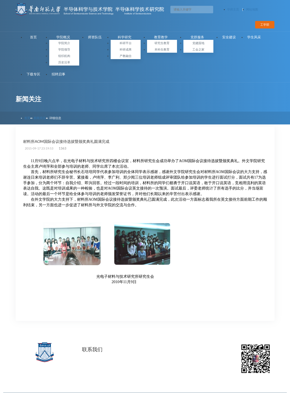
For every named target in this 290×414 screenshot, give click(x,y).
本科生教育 (162, 49)
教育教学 (162, 37)
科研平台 (126, 43)
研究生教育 (162, 43)
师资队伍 (95, 37)
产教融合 (126, 56)
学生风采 (254, 37)
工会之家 (198, 49)
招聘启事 (58, 74)
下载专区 (33, 74)
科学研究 (126, 37)
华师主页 (233, 9)
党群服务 (198, 37)
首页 (33, 37)
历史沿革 (64, 62)
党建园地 (198, 43)
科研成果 (126, 49)
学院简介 (64, 43)
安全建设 (229, 37)
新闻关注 (40, 118)
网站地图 (252, 9)
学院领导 (64, 49)
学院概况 (64, 37)
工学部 (264, 24)
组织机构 (64, 56)
